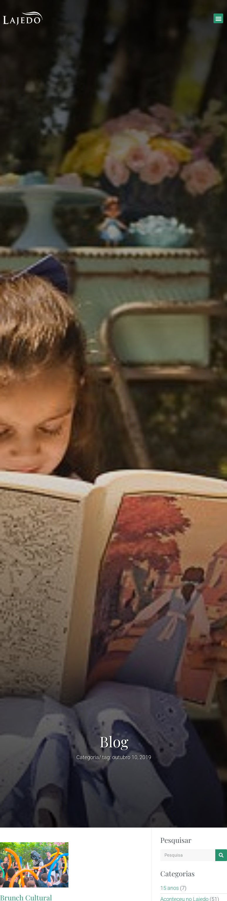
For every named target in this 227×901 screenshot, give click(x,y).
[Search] (221, 855)
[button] (218, 18)
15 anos (169, 888)
